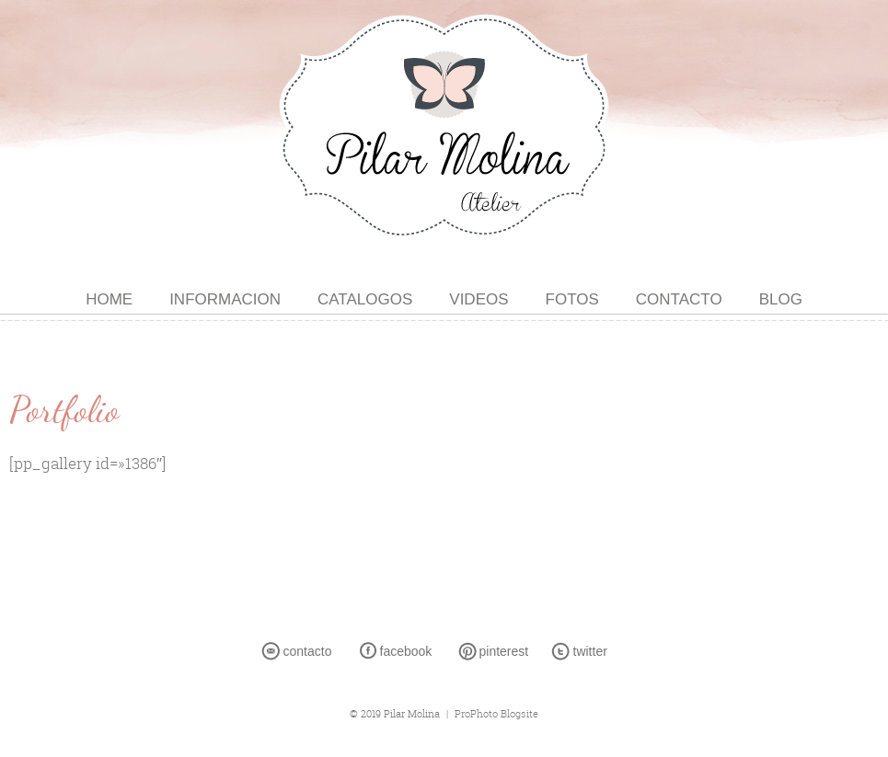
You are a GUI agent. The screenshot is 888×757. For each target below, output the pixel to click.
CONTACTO (679, 299)
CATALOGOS (364, 299)
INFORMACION (225, 299)
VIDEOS (478, 299)
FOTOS (572, 299)
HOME (109, 299)
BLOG (780, 299)
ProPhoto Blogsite (496, 713)
